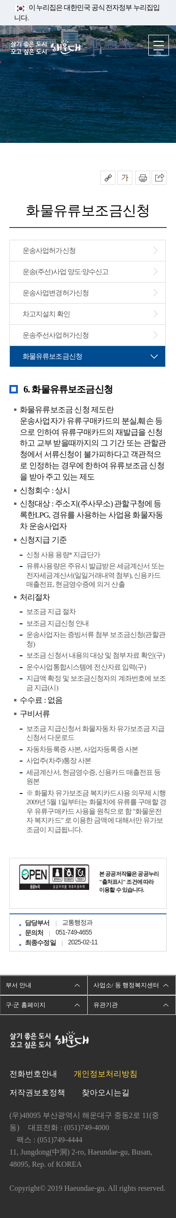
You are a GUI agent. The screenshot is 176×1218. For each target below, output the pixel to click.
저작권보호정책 (37, 1092)
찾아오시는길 (106, 1092)
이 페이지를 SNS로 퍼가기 (159, 178)
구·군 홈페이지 (26, 1004)
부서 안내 (18, 985)
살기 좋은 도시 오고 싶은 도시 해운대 (45, 48)
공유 (107, 178)
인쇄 (142, 178)
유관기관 (105, 1004)
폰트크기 (124, 178)
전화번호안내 (33, 1073)
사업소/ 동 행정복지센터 (126, 985)
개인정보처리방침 (106, 1073)
